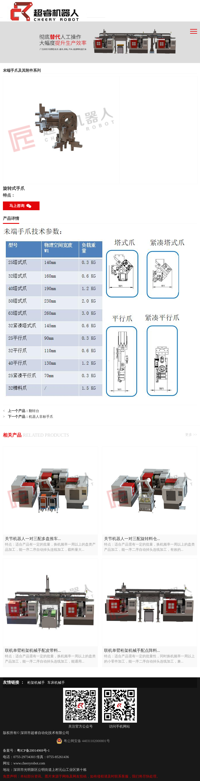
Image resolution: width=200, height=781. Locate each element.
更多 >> (191, 434)
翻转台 (34, 411)
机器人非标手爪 (41, 417)
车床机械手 (56, 683)
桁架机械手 (36, 683)
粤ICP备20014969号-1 (33, 750)
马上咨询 (21, 205)
